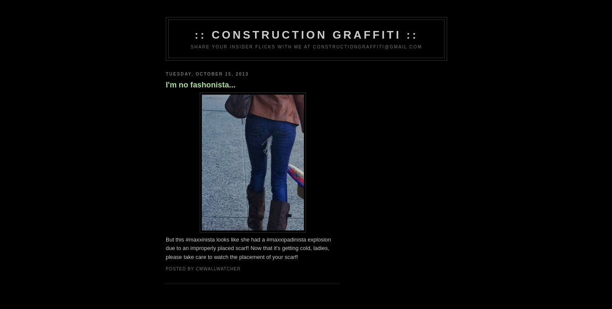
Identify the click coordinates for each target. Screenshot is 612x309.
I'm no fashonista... (200, 85)
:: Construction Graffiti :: (306, 34)
